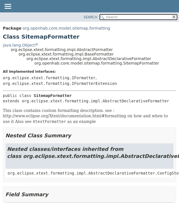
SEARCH (91, 17)
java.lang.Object (19, 45)
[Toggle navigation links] (7, 7)
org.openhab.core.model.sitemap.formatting (66, 28)
